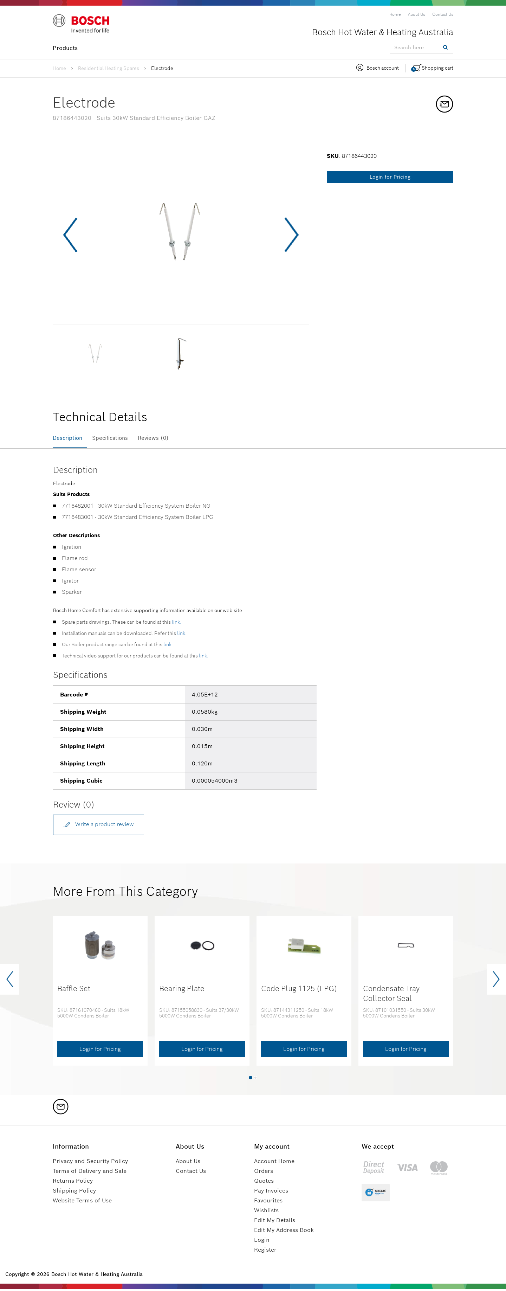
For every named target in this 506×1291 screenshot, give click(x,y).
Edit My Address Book (284, 1231)
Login (262, 1241)
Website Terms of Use (82, 1202)
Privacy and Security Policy (90, 1163)
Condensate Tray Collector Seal (391, 995)
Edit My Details (274, 1222)
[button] (250, 1079)
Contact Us (191, 1172)
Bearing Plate (182, 990)
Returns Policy (73, 1182)
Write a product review (99, 825)
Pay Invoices (271, 1192)
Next (290, 235)
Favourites (268, 1202)
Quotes (264, 1182)
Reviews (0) (162, 438)
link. (176, 623)
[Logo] (82, 24)
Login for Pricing (390, 177)
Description (69, 438)
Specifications (115, 438)
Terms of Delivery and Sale (89, 1172)
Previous (71, 235)
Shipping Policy (74, 1192)
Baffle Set (74, 990)
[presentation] (9, 981)
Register (265, 1251)
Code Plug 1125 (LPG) (299, 990)
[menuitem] (395, 14)
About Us (188, 1163)
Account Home (274, 1163)
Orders (263, 1172)
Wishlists (266, 1212)
